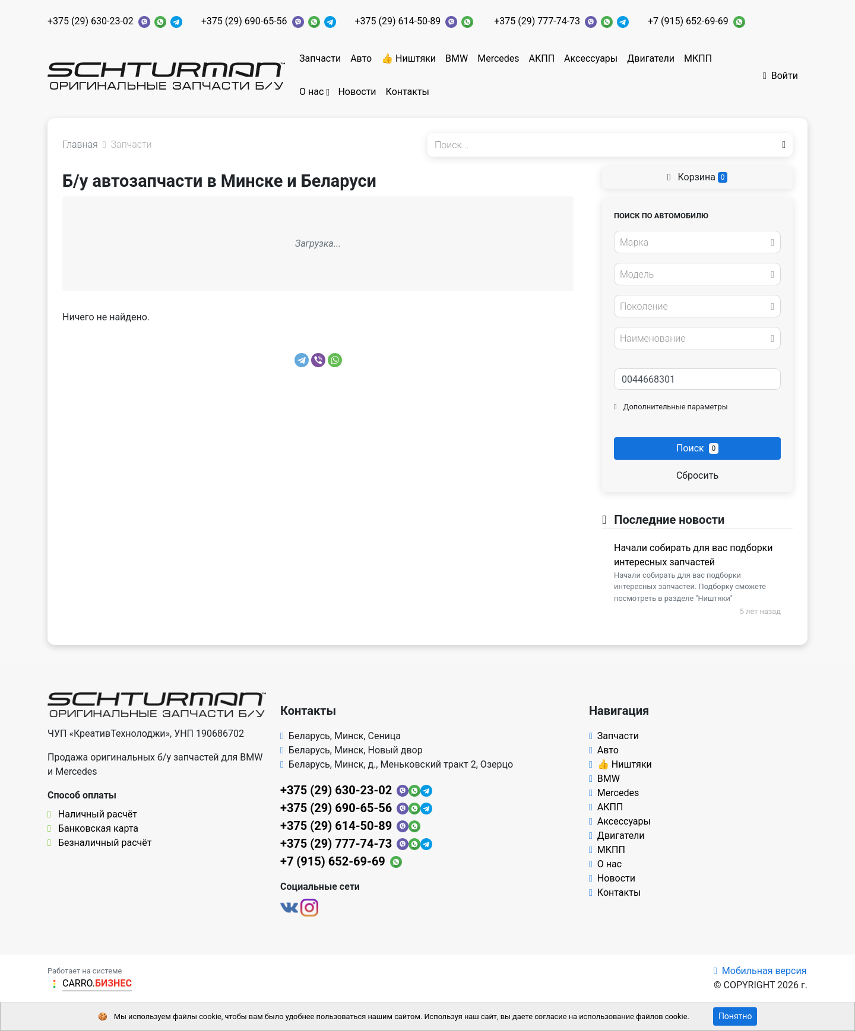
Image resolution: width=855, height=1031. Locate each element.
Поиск (697, 448)
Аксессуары (591, 58)
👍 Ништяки (408, 58)
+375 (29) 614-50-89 (398, 21)
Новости (357, 91)
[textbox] (694, 242)
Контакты (407, 91)
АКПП (542, 58)
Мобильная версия (760, 970)
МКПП (698, 58)
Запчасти (320, 58)
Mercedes (498, 58)
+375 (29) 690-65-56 (244, 21)
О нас (311, 91)
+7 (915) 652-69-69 (688, 21)
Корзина (697, 177)
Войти (780, 75)
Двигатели (650, 58)
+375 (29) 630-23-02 (91, 21)
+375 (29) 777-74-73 (537, 21)
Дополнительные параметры (671, 406)
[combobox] (697, 242)
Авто (361, 58)
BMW (456, 58)
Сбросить (697, 475)
